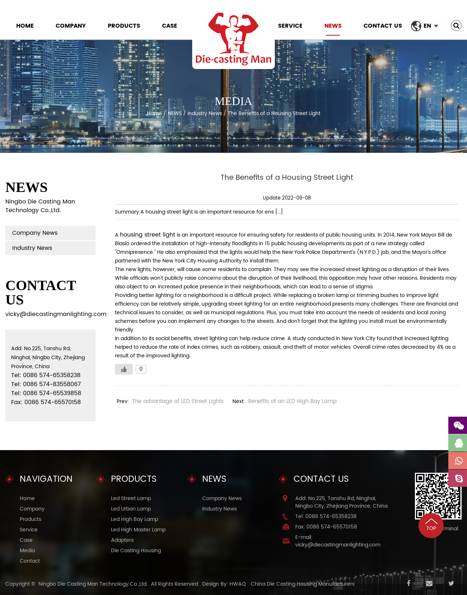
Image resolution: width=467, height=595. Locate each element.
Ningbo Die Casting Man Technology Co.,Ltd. (93, 584)
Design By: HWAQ (224, 584)
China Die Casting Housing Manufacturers (303, 584)
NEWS (333, 26)
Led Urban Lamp (131, 509)
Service (290, 26)
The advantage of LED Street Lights (178, 401)
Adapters (122, 540)
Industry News (205, 113)
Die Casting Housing (136, 550)
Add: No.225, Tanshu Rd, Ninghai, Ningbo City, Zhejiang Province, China (341, 502)
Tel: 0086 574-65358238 (326, 516)
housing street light (147, 234)
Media (27, 550)
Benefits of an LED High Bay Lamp (292, 401)
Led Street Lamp (131, 498)
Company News (34, 233)
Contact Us (383, 26)
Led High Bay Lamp (134, 519)
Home (25, 26)
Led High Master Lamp (138, 530)
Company (71, 26)
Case (169, 26)
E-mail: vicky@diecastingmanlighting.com (337, 541)
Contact (30, 561)
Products (124, 26)
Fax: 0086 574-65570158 (326, 527)
